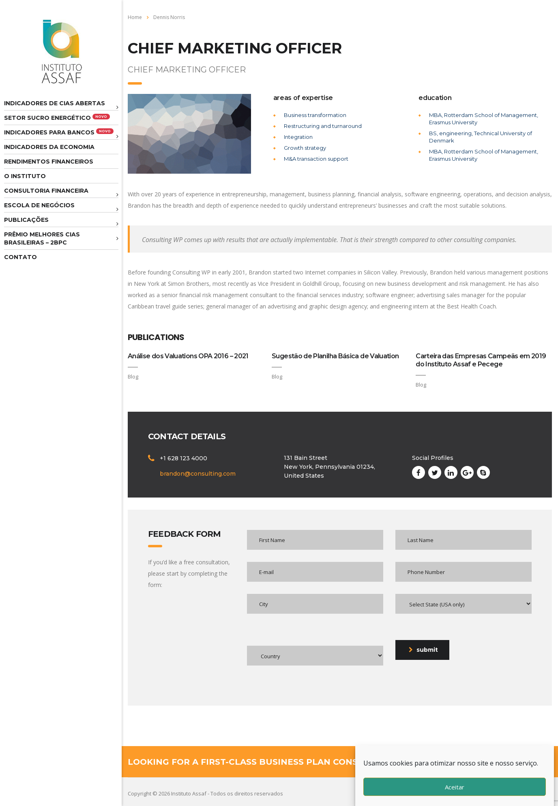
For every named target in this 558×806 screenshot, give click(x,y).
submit (423, 649)
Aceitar (454, 787)
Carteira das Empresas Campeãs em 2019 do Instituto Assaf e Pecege (481, 360)
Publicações (26, 219)
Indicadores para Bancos (59, 132)
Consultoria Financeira (46, 190)
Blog (133, 376)
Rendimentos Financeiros (48, 161)
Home (135, 17)
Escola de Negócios (39, 205)
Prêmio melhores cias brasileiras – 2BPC (42, 238)
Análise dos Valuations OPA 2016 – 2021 (188, 356)
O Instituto (25, 176)
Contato (20, 257)
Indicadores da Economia (49, 147)
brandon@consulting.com (198, 473)
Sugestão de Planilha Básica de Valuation (335, 356)
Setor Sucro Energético (57, 117)
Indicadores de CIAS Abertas (54, 103)
